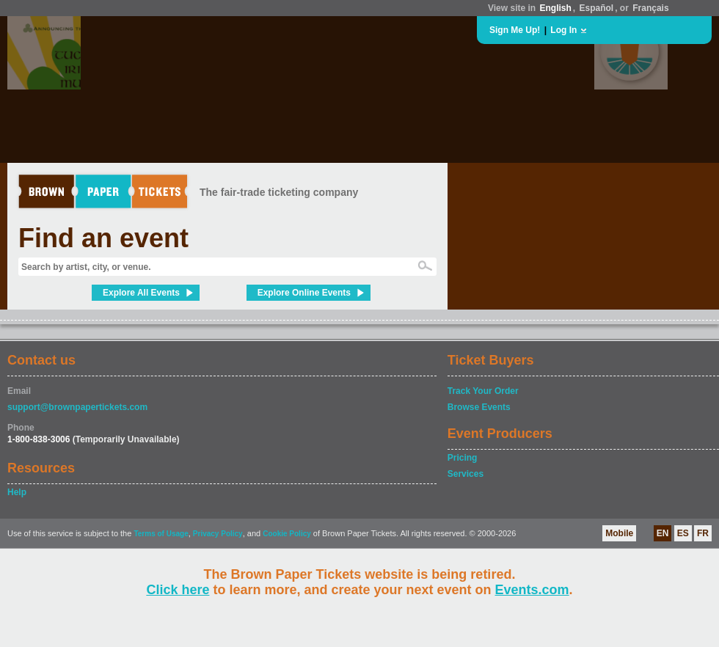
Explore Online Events (304, 293)
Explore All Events (141, 293)
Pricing (463, 458)
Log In (563, 30)
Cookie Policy (287, 534)
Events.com (532, 589)
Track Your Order (483, 391)
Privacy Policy (218, 534)
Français (650, 8)
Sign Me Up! (514, 30)
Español (597, 8)
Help (16, 492)
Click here (177, 589)
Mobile (619, 533)
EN (663, 533)
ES (683, 533)
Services (465, 474)
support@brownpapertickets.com (77, 407)
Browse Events (479, 407)
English (555, 8)
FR (703, 533)
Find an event (103, 238)
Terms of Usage (161, 534)
